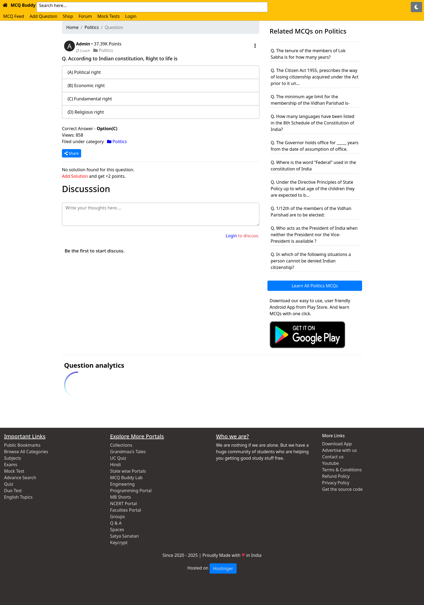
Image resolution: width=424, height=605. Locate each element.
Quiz (8, 484)
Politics (91, 27)
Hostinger (223, 568)
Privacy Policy (335, 483)
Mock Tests (108, 16)
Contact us (333, 457)
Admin (83, 44)
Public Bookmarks (22, 445)
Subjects (12, 458)
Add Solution (75, 176)
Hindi (115, 465)
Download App (337, 444)
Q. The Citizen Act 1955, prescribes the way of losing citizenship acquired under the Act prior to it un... (314, 76)
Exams (10, 465)
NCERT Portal (123, 504)
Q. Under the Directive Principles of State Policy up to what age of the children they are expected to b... (313, 188)
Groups (117, 516)
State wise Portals (128, 471)
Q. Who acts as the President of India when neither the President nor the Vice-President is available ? (314, 234)
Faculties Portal (125, 510)
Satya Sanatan (124, 536)
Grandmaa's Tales (128, 452)
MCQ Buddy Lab (126, 478)
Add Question (43, 16)
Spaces (117, 529)
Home (72, 27)
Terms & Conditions (342, 470)
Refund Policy (336, 476)
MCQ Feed (13, 16)
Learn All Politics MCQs (315, 286)
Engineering (122, 484)
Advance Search (20, 478)
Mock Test (14, 471)
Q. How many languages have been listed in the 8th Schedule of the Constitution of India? (312, 122)
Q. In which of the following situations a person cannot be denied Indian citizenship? (311, 260)
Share (71, 153)
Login (131, 16)
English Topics (18, 497)
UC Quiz (118, 458)
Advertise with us (339, 450)
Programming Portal (131, 491)
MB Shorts (120, 497)
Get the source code (342, 489)
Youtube (330, 463)
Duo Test (13, 491)
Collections (121, 445)
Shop (68, 16)
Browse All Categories (26, 452)
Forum (85, 16)
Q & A (116, 523)
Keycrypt (119, 542)
